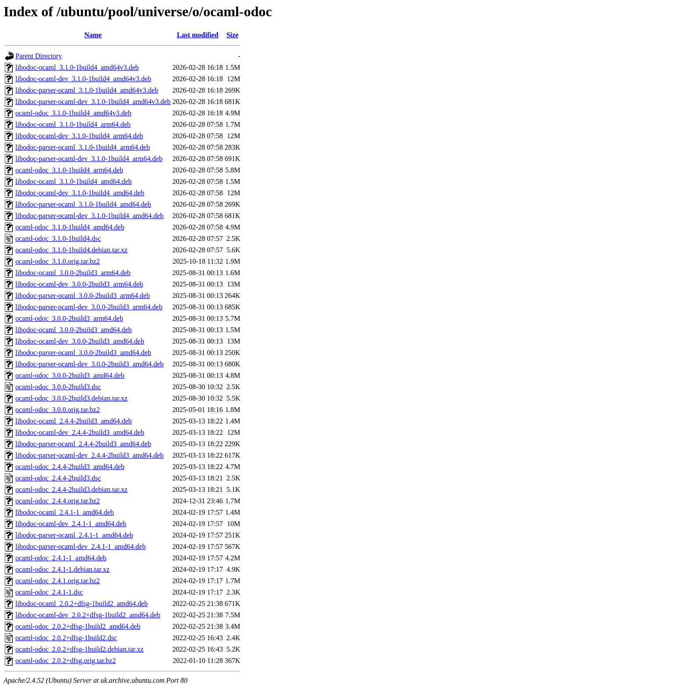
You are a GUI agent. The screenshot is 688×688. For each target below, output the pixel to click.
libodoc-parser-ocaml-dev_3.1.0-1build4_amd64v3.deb (93, 101)
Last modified (198, 35)
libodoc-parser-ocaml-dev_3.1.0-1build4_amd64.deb (89, 215)
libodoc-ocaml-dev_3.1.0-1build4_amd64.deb (79, 193)
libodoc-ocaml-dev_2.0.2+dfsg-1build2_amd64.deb (87, 615)
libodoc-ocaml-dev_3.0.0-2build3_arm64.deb (79, 284)
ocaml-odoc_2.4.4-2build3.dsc (58, 478)
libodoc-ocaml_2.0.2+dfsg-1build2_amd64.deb (81, 603)
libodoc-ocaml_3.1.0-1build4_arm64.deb (73, 124)
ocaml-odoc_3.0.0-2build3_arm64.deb (69, 318)
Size (232, 35)
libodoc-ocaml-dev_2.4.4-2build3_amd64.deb (79, 432)
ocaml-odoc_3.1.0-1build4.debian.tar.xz (71, 250)
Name (93, 35)
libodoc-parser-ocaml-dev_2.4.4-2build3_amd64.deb (89, 455)
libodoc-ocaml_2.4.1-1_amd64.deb (64, 512)
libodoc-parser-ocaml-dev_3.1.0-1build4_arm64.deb (88, 158)
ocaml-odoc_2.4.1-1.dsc (49, 592)
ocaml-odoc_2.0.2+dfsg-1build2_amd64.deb (77, 626)
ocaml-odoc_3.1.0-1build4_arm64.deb (69, 170)
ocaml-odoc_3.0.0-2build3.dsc (58, 387)
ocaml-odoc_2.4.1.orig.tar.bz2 (57, 580)
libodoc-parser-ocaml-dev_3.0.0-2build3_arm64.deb (88, 307)
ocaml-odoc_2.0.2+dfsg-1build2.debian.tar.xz (79, 649)
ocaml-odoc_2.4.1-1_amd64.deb (61, 558)
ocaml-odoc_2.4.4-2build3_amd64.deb (69, 466)
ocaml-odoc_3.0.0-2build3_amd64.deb (69, 375)
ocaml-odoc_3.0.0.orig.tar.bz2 (57, 409)
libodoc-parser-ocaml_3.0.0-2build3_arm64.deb (82, 295)
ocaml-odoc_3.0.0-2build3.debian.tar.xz (71, 398)
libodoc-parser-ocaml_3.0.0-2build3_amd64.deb (83, 352)
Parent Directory (38, 56)
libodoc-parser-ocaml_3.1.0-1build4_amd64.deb (83, 204)
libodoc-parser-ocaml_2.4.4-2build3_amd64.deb (83, 444)
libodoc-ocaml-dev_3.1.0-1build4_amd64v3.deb (83, 78)
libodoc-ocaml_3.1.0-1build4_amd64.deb (73, 181)
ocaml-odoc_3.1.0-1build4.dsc (58, 238)
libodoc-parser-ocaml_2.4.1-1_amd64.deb (74, 535)
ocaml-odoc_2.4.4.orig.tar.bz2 (57, 501)
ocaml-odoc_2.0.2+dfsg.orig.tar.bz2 (65, 660)
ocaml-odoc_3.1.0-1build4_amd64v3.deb (73, 113)
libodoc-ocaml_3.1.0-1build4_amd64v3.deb (77, 67)
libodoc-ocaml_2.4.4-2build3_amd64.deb (73, 421)
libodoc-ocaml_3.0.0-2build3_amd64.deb (73, 329)
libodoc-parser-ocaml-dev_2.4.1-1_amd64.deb (80, 546)
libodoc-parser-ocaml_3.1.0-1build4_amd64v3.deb (86, 90)
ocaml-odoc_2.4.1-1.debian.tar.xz (62, 569)
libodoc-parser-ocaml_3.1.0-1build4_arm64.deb (82, 147)
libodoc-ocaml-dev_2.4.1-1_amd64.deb (70, 523)
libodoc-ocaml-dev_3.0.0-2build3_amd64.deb (79, 341)
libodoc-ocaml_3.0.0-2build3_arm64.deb (73, 272)
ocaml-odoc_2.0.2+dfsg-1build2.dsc (66, 637)
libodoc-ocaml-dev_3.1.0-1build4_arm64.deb (79, 136)
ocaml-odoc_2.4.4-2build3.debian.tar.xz (71, 489)
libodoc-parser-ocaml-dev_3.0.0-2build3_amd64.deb (89, 364)
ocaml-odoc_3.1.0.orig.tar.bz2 (57, 261)
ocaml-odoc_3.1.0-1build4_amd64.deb (69, 227)
